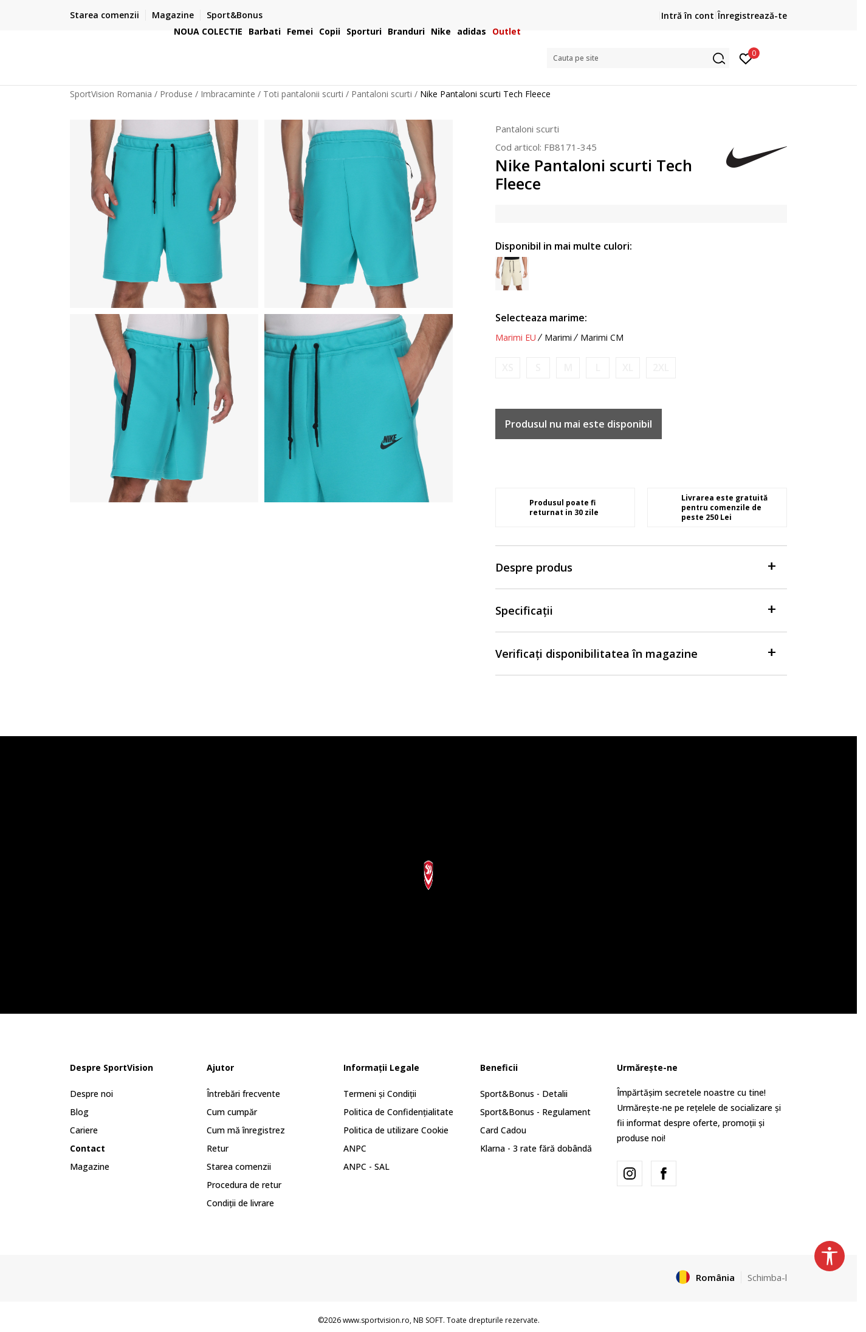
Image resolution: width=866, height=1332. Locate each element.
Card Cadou (503, 1130)
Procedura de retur (244, 1184)
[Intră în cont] (746, 58)
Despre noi (91, 1093)
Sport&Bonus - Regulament (535, 1112)
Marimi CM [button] (602, 338)
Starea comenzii (239, 1166)
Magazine (89, 1166)
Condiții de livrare (240, 1203)
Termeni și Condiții (379, 1093)
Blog (79, 1112)
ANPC (354, 1148)
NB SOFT (428, 1320)
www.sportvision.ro (376, 1320)
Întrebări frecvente (243, 1093)
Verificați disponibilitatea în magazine (635, 652)
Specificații (635, 609)
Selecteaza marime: (541, 317)
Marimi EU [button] (515, 338)
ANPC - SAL (366, 1166)
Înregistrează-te (752, 15)
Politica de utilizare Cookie (395, 1130)
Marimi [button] (558, 338)
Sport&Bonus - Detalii (524, 1093)
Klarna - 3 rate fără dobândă (536, 1148)
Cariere (84, 1130)
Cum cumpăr (232, 1112)
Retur (218, 1148)
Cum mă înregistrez (246, 1130)
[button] (638, 58)
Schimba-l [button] (767, 1277)
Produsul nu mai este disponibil (578, 424)
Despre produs (635, 566)
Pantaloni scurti (527, 129)
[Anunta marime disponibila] (507, 367)
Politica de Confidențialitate (398, 1112)
